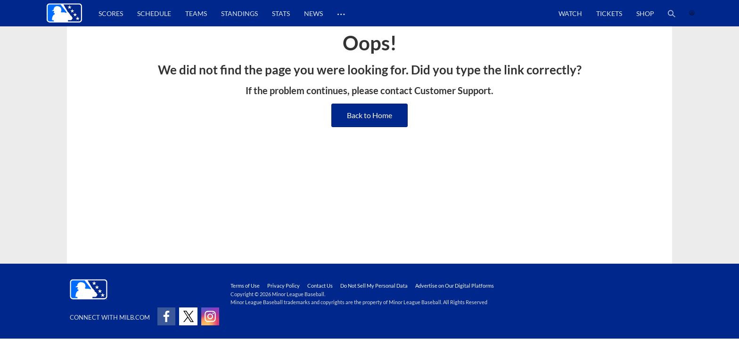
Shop (645, 13)
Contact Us (320, 285)
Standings (239, 13)
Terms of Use (245, 285)
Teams (196, 13)
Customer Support (452, 90)
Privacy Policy (283, 285)
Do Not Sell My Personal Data (374, 285)
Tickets (609, 13)
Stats (281, 13)
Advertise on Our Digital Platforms (454, 285)
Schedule (154, 13)
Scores (111, 13)
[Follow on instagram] (210, 316)
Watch (570, 13)
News (313, 13)
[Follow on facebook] (166, 316)
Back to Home (369, 115)
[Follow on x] (188, 316)
